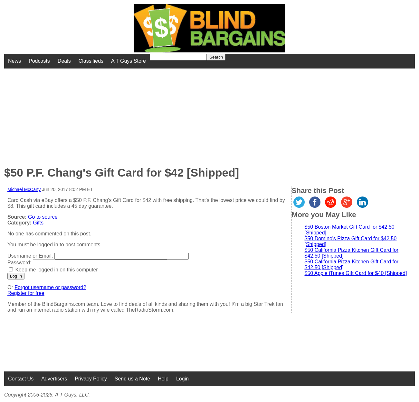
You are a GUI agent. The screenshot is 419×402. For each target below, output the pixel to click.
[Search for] (178, 57)
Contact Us (20, 378)
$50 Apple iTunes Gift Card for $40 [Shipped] (356, 273)
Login (182, 378)
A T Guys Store (128, 61)
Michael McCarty (24, 189)
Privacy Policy (91, 378)
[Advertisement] (168, 114)
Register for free (25, 293)
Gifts (38, 222)
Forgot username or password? (50, 287)
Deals (64, 61)
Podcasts (39, 61)
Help (163, 378)
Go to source (43, 217)
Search (216, 57)
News (14, 61)
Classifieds (91, 61)
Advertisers (54, 378)
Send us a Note (132, 378)
